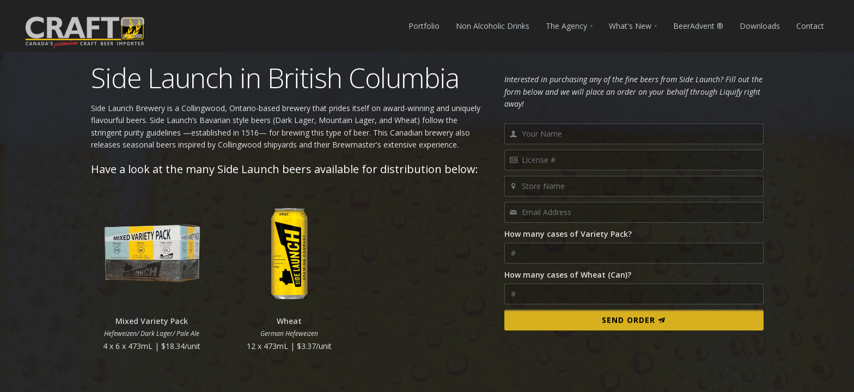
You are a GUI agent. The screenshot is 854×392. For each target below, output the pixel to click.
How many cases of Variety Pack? (568, 234)
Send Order (634, 320)
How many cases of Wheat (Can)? (567, 275)
